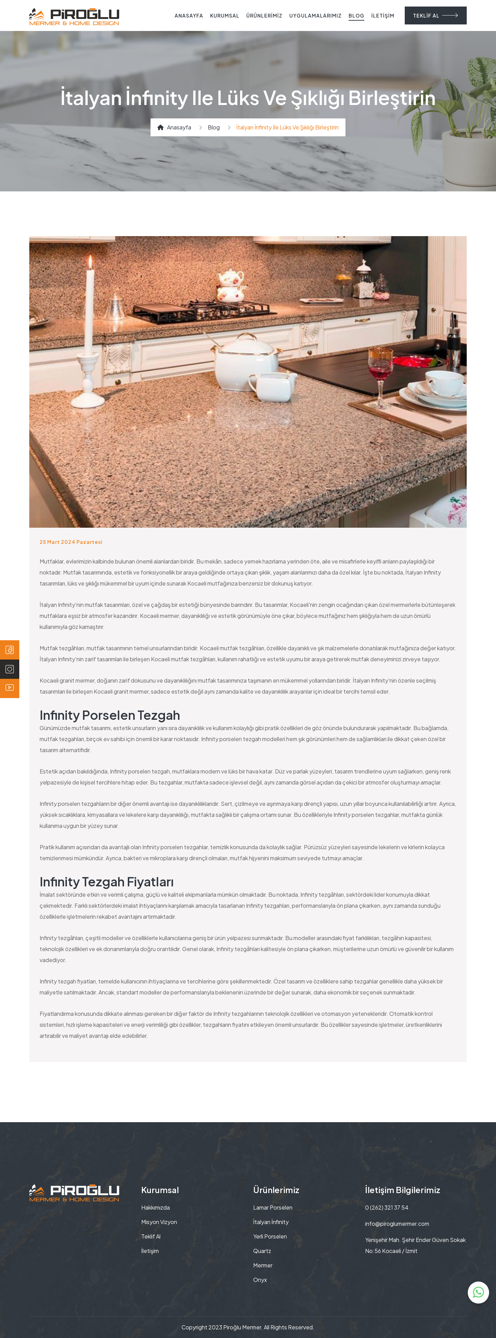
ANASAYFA (189, 15)
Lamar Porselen (272, 1207)
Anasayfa (174, 127)
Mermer (262, 1265)
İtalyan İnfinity (271, 1221)
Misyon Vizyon (159, 1221)
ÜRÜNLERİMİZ (264, 15)
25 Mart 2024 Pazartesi (71, 542)
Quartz (262, 1250)
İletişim (150, 1250)
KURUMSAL (224, 15)
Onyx (260, 1279)
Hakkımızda (155, 1207)
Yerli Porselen (270, 1236)
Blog (214, 127)
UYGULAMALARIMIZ (315, 15)
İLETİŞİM (382, 15)
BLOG (356, 15)
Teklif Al (151, 1236)
